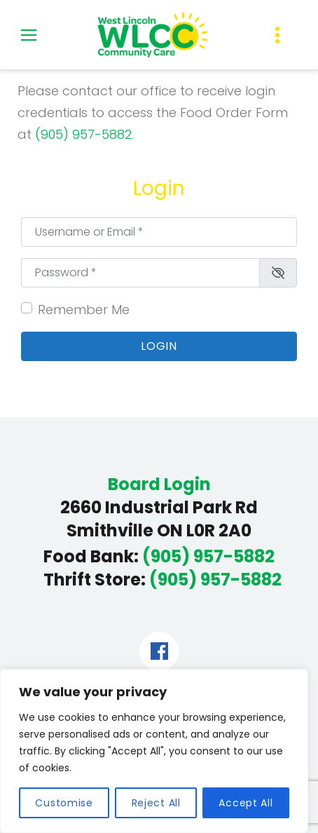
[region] (154, 751)
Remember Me (84, 309)
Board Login (159, 484)
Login (159, 346)
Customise (63, 803)
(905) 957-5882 (83, 134)
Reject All (156, 803)
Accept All (245, 803)
